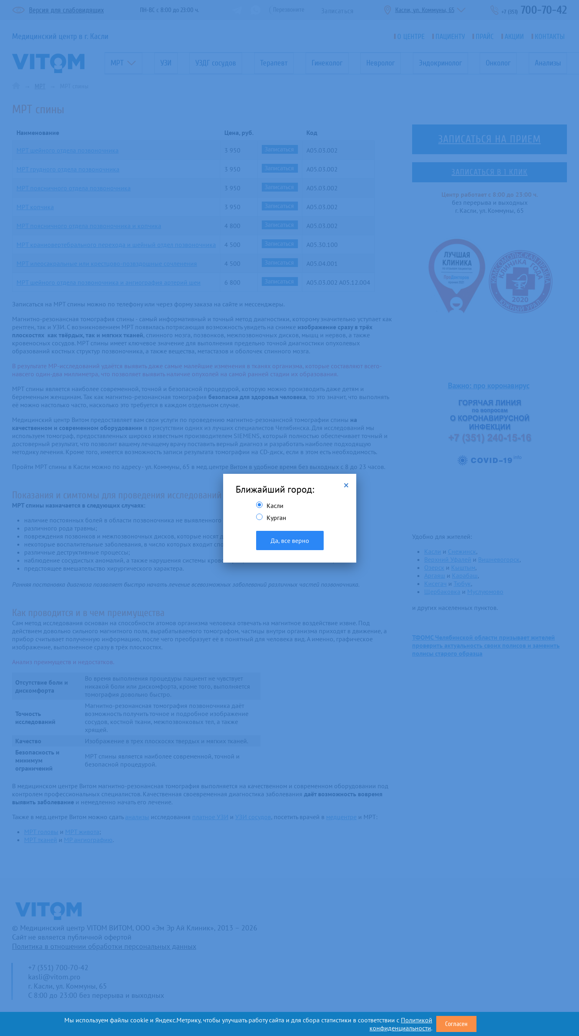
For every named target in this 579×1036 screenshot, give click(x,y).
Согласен (456, 1024)
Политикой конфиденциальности (401, 1024)
